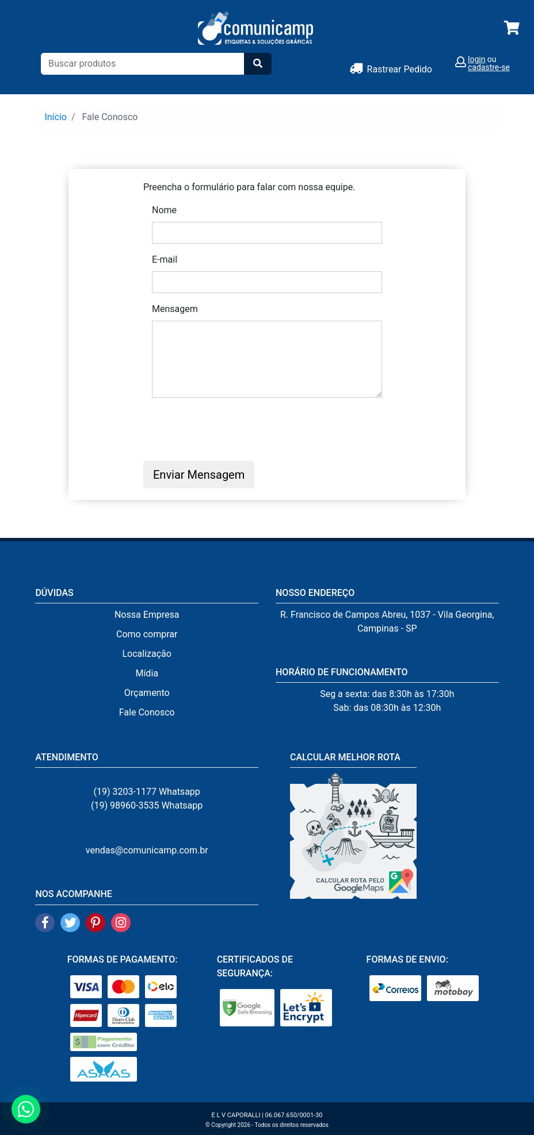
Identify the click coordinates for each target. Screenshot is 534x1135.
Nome (164, 210)
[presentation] (239, 429)
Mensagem (175, 308)
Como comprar (146, 634)
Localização (146, 653)
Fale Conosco (147, 712)
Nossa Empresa (147, 614)
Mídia (146, 673)
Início (55, 116)
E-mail (164, 259)
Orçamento (147, 692)
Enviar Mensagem (199, 475)
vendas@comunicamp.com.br (147, 850)
